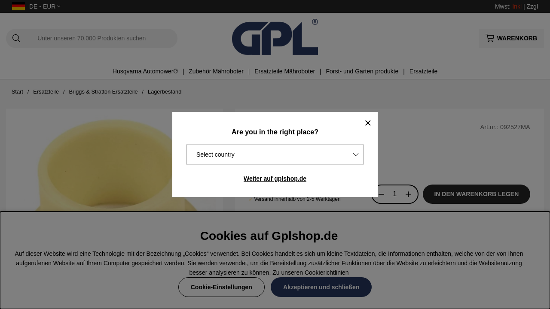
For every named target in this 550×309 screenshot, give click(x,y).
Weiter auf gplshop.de (275, 178)
